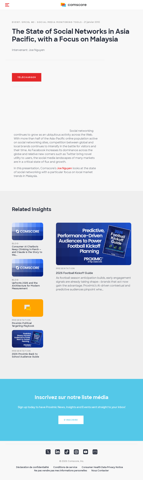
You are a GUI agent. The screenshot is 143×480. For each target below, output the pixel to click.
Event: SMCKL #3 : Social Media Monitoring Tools (47, 22)
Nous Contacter (100, 470)
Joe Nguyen (64, 168)
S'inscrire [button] (71, 420)
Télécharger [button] (26, 77)
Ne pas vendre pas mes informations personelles (60, 470)
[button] (7, 5)
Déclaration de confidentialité (32, 467)
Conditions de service (65, 467)
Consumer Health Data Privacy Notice (102, 467)
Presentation (65, 268)
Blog (15, 243)
